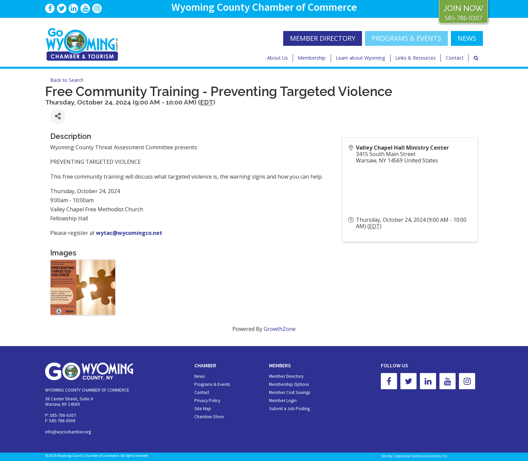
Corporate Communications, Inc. (421, 455)
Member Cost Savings (289, 392)
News (199, 376)
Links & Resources (415, 58)
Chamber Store (209, 417)
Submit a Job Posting (289, 408)
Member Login (283, 400)
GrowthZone (280, 329)
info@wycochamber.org (68, 432)
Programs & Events (406, 38)
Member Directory (286, 376)
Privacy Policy (207, 400)
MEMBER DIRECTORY (322, 38)
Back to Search (67, 80)
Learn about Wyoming (360, 58)
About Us (277, 58)
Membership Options (289, 384)
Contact (455, 58)
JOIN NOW (463, 8)
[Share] (57, 116)
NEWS (467, 38)
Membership (312, 58)
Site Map (202, 408)
